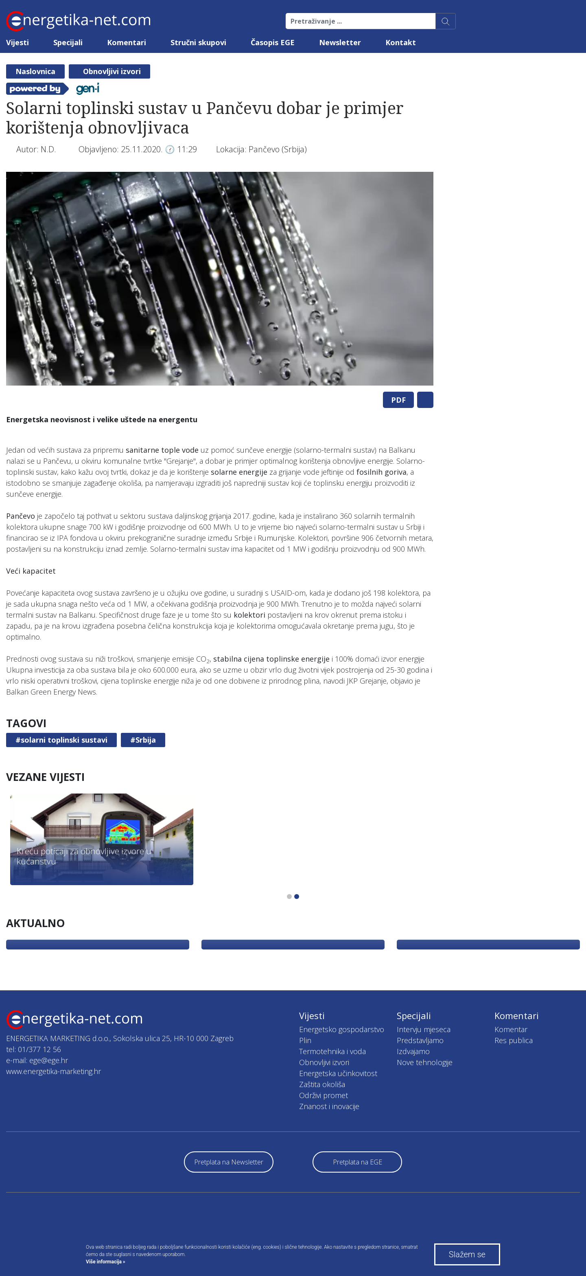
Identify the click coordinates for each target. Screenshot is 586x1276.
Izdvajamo (413, 1051)
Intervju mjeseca (423, 1029)
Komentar (510, 1029)
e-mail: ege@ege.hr (37, 1060)
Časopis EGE (273, 42)
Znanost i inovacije (329, 1106)
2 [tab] (296, 896)
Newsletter (340, 42)
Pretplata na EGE (357, 1162)
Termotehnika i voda (332, 1051)
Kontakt (400, 42)
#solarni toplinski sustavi (61, 740)
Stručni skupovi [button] (198, 42)
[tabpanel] (219, 279)
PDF (398, 400)
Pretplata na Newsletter (228, 1162)
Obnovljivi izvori (112, 71)
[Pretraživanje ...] (361, 21)
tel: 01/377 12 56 (33, 1049)
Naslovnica (35, 71)
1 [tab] (289, 896)
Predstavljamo (420, 1040)
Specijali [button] (68, 42)
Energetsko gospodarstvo (341, 1029)
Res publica (513, 1040)
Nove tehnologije (425, 1062)
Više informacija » (105, 1262)
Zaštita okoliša (322, 1084)
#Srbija (143, 740)
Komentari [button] (126, 42)
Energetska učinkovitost (338, 1073)
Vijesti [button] (17, 42)
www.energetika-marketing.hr (53, 1071)
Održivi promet (323, 1095)
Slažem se (467, 1254)
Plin (305, 1040)
